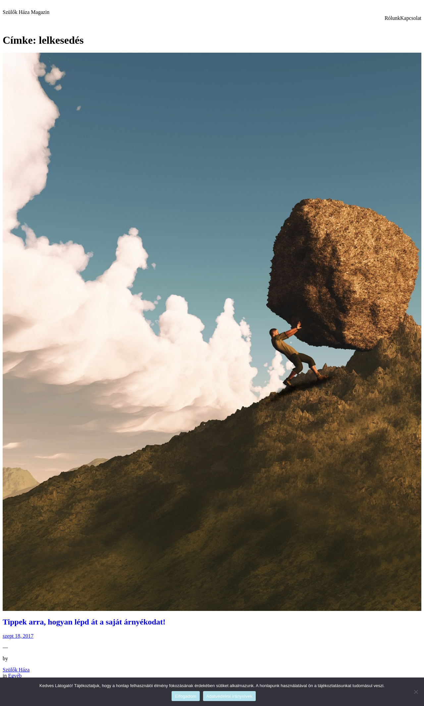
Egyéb (15, 676)
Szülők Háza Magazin (26, 12)
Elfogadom (185, 696)
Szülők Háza (16, 670)
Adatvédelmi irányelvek (229, 696)
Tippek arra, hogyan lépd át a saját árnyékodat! (84, 622)
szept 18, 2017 (18, 636)
